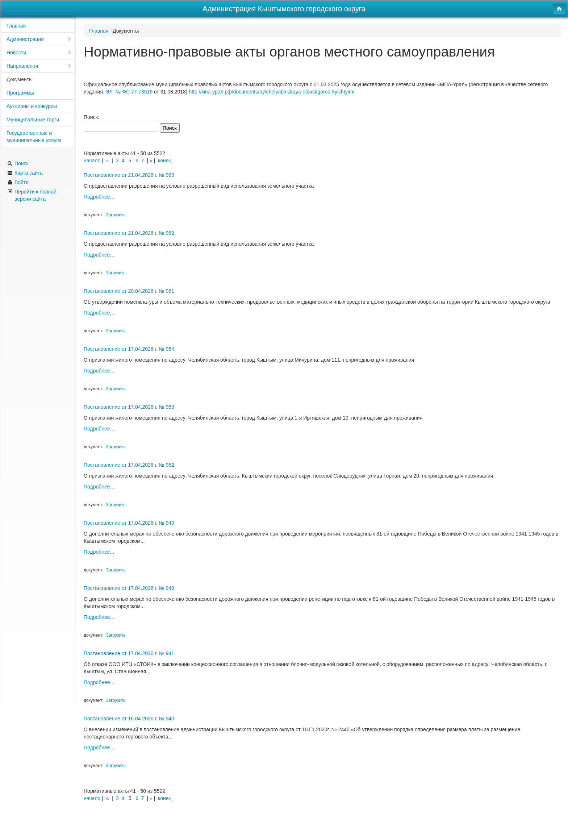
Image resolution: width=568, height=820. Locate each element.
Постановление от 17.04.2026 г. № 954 (129, 349)
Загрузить (115, 214)
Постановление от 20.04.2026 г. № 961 (129, 291)
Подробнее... (99, 197)
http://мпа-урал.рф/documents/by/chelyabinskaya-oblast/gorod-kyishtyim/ (271, 92)
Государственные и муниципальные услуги (34, 136)
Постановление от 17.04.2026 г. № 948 (129, 588)
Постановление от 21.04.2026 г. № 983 (129, 175)
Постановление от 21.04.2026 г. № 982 (129, 233)
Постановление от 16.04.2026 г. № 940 (129, 718)
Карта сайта (25, 173)
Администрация (39, 39)
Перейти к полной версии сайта (32, 195)
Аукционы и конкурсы (32, 106)
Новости (39, 52)
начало (92, 160)
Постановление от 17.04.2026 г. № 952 (129, 465)
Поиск (18, 163)
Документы (20, 79)
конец (165, 160)
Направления (39, 66)
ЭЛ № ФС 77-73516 (129, 92)
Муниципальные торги (33, 119)
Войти (18, 182)
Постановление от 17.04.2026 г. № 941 (129, 653)
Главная (16, 26)
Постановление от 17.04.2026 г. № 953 (129, 407)
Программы (20, 93)
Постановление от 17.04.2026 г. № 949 (129, 523)
